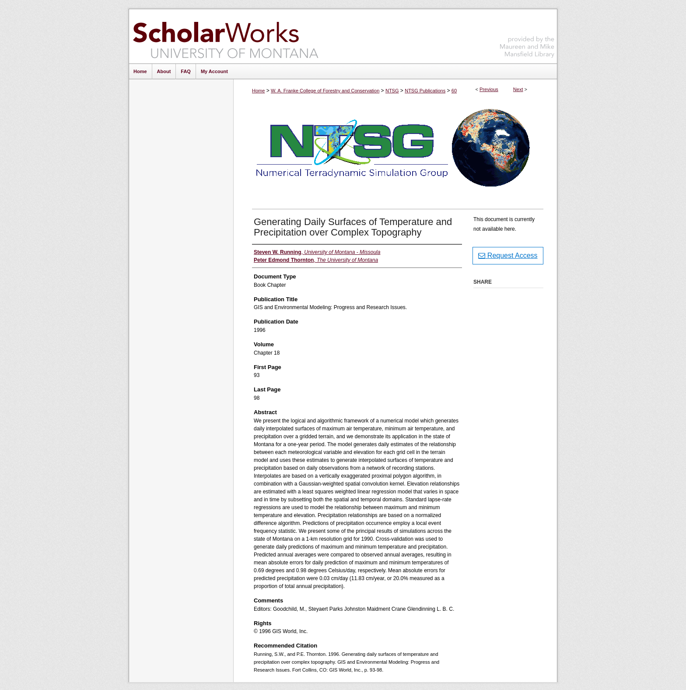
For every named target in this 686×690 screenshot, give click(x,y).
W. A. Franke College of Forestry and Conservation (325, 90)
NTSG (392, 90)
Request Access (507, 255)
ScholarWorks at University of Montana (225, 36)
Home (258, 90)
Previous (489, 89)
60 (454, 90)
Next (518, 89)
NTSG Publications (425, 90)
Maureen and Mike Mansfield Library (527, 34)
